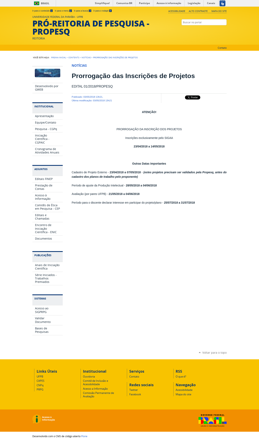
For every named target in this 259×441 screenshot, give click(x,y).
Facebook (225, 30)
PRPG (40, 389)
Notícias (86, 57)
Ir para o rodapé (102, 11)
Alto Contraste (198, 11)
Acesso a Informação (95, 388)
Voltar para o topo (214, 352)
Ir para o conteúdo (42, 11)
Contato (222, 47)
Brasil (45, 3)
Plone (84, 436)
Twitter (220, 30)
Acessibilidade (176, 11)
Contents (73, 57)
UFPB (40, 376)
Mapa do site (219, 11)
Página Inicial (58, 57)
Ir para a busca (82, 11)
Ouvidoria (89, 376)
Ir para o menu (63, 11)
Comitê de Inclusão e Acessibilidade (95, 382)
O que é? (181, 376)
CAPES (40, 381)
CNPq (40, 385)
